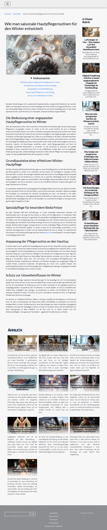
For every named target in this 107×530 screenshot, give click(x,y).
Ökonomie (53, 519)
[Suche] (17, 514)
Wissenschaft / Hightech (53, 526)
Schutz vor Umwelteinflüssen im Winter (40, 96)
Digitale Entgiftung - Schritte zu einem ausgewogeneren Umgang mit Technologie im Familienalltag (91, 81)
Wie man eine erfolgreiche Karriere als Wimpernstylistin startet (91, 119)
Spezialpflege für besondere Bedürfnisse (40, 89)
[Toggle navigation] (7, 4)
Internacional (53, 516)
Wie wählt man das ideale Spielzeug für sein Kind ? (22, 470)
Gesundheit (16, 14)
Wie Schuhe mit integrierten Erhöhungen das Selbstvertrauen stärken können (91, 157)
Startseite (8, 14)
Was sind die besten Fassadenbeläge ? (53, 428)
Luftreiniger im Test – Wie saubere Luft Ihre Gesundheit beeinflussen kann (91, 45)
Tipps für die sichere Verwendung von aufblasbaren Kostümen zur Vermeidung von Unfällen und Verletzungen (22, 430)
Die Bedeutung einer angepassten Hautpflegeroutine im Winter (40, 82)
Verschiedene (53, 523)
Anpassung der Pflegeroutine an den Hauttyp (40, 92)
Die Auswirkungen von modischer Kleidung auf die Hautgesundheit (91, 191)
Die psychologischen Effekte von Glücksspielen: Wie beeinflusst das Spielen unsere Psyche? (84, 429)
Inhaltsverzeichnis (41, 78)
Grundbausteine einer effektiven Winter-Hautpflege (40, 85)
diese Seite (48, 232)
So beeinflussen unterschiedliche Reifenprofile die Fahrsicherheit (91, 227)
